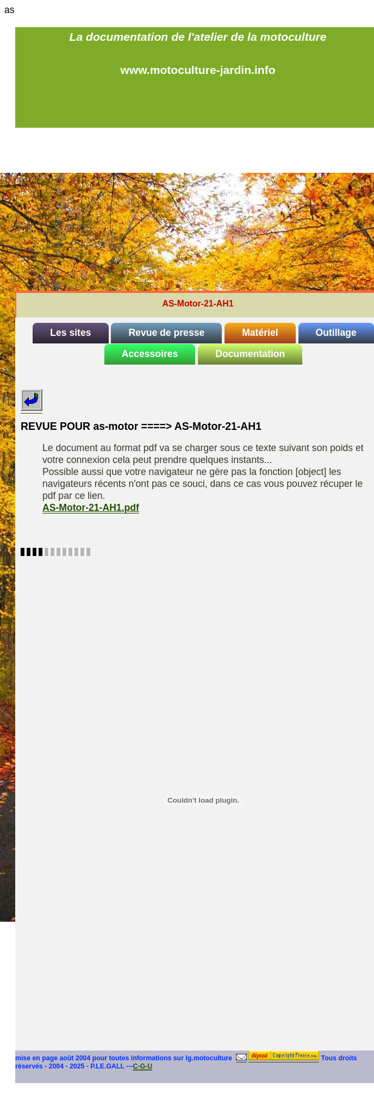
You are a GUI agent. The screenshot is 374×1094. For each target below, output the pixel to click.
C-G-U (142, 1066)
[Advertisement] (198, 209)
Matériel (260, 332)
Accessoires (150, 353)
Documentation (250, 353)
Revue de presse (166, 332)
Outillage (336, 332)
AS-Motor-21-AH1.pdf (90, 507)
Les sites (70, 332)
